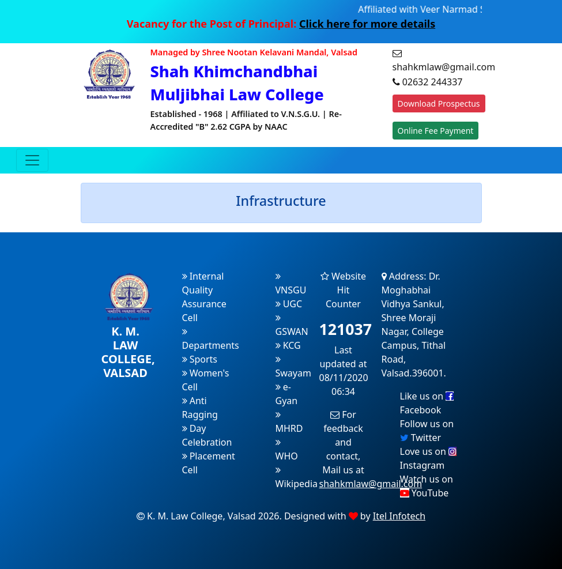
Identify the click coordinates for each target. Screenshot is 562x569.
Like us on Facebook (427, 403)
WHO (287, 450)
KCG (288, 345)
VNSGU (291, 284)
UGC (289, 303)
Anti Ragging (200, 407)
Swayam (293, 367)
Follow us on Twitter (427, 430)
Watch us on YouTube (426, 486)
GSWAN (292, 325)
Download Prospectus (439, 103)
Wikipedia (297, 477)
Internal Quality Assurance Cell (204, 297)
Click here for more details (367, 24)
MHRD (289, 422)
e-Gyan (287, 393)
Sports (200, 359)
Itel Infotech (399, 516)
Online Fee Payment (436, 130)
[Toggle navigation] (32, 160)
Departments (210, 339)
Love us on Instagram (428, 458)
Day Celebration (207, 435)
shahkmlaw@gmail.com (371, 483)
